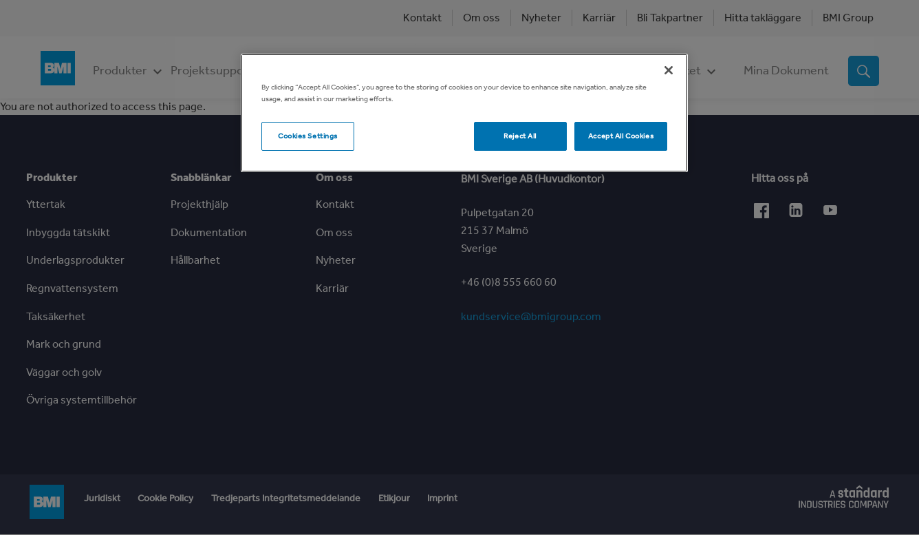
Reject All (520, 135)
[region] (464, 113)
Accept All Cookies (620, 135)
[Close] (668, 70)
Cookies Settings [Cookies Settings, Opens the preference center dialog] (308, 135)
